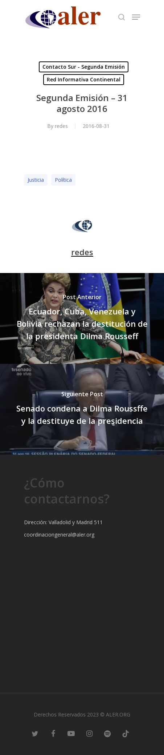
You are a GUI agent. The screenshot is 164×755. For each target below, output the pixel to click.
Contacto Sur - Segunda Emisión (83, 66)
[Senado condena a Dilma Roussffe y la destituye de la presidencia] (82, 409)
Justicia (36, 179)
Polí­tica (63, 179)
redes (61, 126)
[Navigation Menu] (136, 17)
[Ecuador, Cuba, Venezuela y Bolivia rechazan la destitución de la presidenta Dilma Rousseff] (82, 318)
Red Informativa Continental (83, 79)
